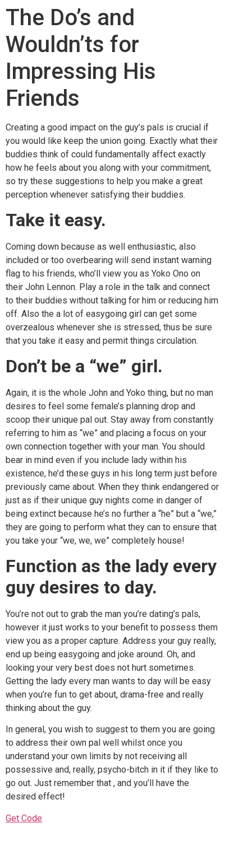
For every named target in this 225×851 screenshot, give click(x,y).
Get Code (24, 818)
